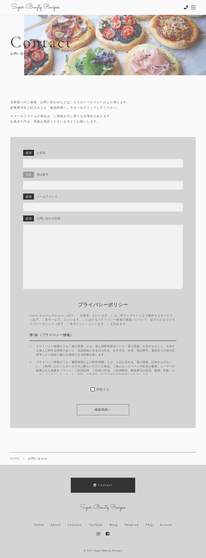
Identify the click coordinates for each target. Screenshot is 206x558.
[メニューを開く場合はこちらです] (193, 7)
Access (166, 525)
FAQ (149, 525)
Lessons (75, 525)
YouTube (96, 525)
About (56, 525)
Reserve (132, 525)
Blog (114, 525)
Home (39, 525)
